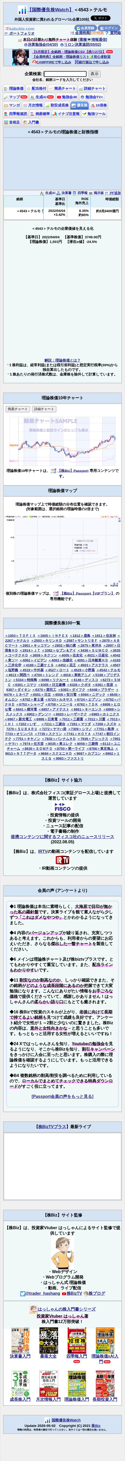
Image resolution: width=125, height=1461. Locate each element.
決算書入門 (20, 1356)
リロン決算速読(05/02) (80, 44)
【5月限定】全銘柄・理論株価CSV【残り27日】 (69, 52)
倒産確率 (40, 114)
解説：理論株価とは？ (62, 360)
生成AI (38, 97)
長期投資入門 (104, 1399)
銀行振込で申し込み (92, 62)
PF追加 (113, 193)
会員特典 (80, 33)
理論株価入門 (76, 1399)
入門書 (31, 122)
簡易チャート (62, 88)
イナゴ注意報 (66, 114)
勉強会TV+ (91, 97)
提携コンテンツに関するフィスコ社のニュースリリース (62, 837)
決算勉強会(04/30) (41, 44)
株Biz (95, 1426)
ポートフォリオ (19, 33)
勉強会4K (67, 97)
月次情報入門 (48, 1399)
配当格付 (36, 88)
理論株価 (14, 88)
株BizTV (71, 1293)
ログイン (109, 28)
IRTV (43, 851)
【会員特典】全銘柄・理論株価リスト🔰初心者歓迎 (71, 57)
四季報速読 (15, 114)
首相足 (12, 122)
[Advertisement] (62, 164)
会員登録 (86, 28)
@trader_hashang (40, 1293)
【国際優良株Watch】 (50, 9)
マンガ (12, 105)
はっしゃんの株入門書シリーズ (62, 1309)
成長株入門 (20, 1399)
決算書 (64, 193)
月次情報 (33, 105)
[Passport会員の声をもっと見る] (62, 1096)
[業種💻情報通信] (92, 39)
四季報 (80, 193)
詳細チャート (92, 88)
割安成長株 (57, 105)
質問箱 (113, 33)
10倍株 (99, 105)
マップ (12, 97)
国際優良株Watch (66, 1420)
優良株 (80, 105)
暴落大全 (48, 1356)
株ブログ (94, 1293)
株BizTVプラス (52, 1127)
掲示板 (96, 193)
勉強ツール (94, 114)
